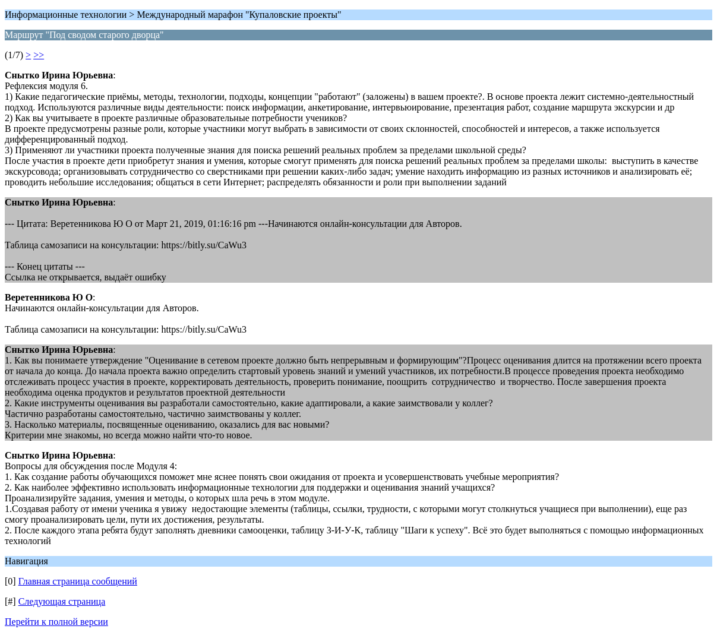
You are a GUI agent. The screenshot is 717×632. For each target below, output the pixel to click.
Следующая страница (62, 601)
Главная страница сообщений (77, 581)
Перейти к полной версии (56, 622)
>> (38, 55)
